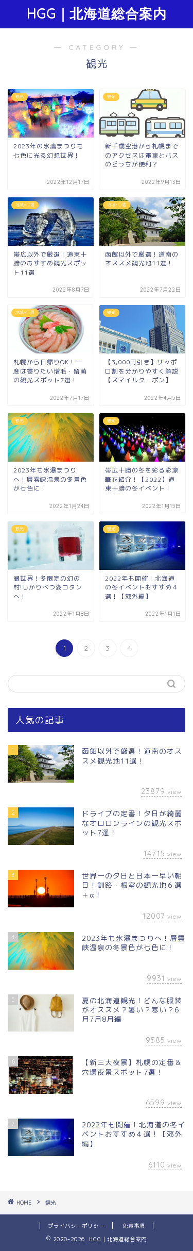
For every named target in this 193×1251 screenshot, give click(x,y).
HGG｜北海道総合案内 (97, 13)
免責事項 (133, 1225)
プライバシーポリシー (76, 1225)
